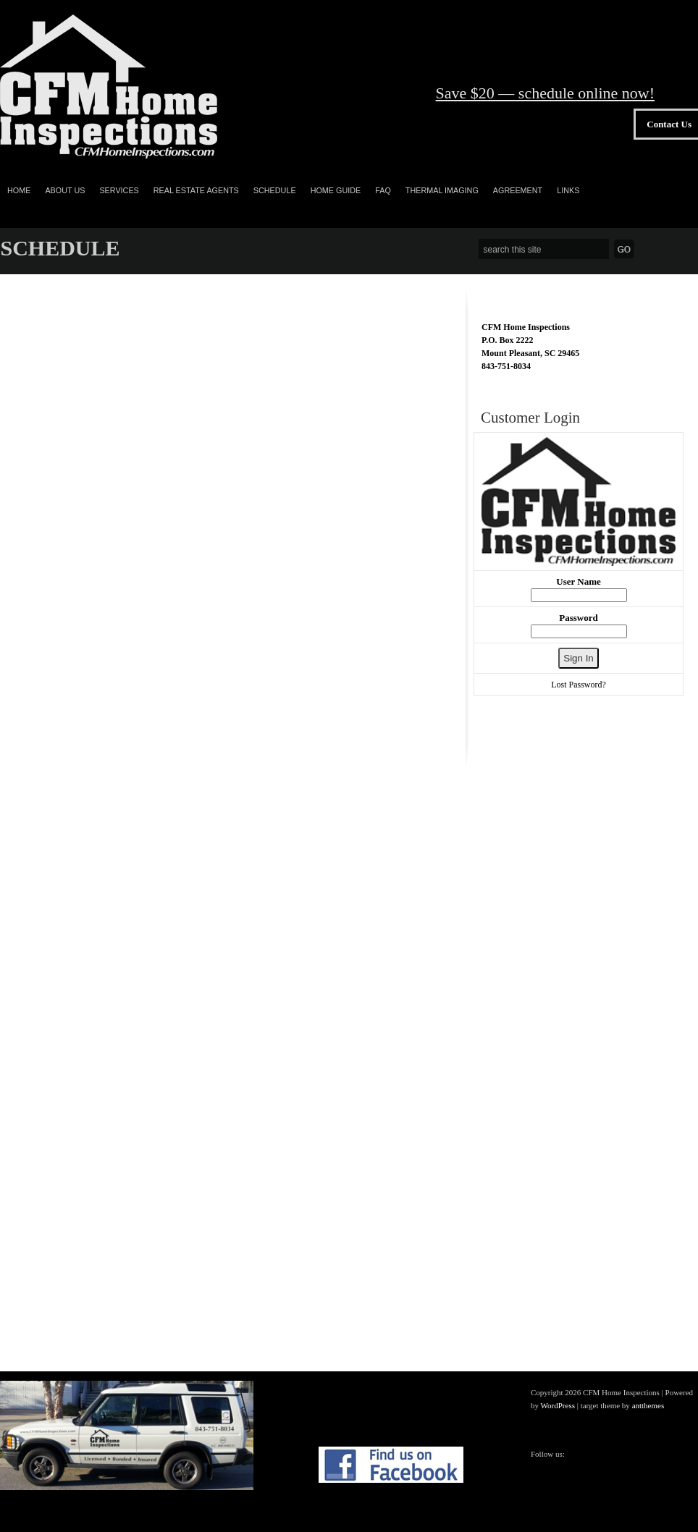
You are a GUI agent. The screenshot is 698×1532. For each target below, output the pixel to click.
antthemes (648, 1405)
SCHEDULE (274, 190)
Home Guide (336, 190)
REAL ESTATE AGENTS (196, 190)
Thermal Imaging (442, 190)
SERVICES (118, 190)
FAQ (383, 190)
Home (18, 190)
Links (568, 190)
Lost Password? (578, 685)
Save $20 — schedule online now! (545, 93)
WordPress (558, 1405)
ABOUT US (65, 190)
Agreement (517, 190)
